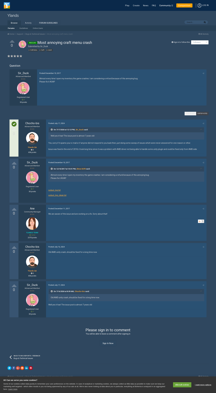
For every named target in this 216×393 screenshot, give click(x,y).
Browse (14, 23)
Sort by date (190, 113)
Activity (28, 23)
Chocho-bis (32, 123)
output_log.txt (54, 190)
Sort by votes (202, 113)
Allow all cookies (182, 385)
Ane (32, 208)
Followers (197, 42)
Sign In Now (108, 343)
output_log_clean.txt (57, 195)
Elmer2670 (80, 169)
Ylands (13, 15)
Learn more (12, 389)
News (145, 5)
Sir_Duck (44, 46)
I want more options (203, 385)
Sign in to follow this (182, 42)
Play (127, 5)
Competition (184, 5)
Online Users (38, 28)
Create (136, 5)
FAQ (154, 5)
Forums (11, 28)
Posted (49, 73)
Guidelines (23, 28)
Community (165, 5)
